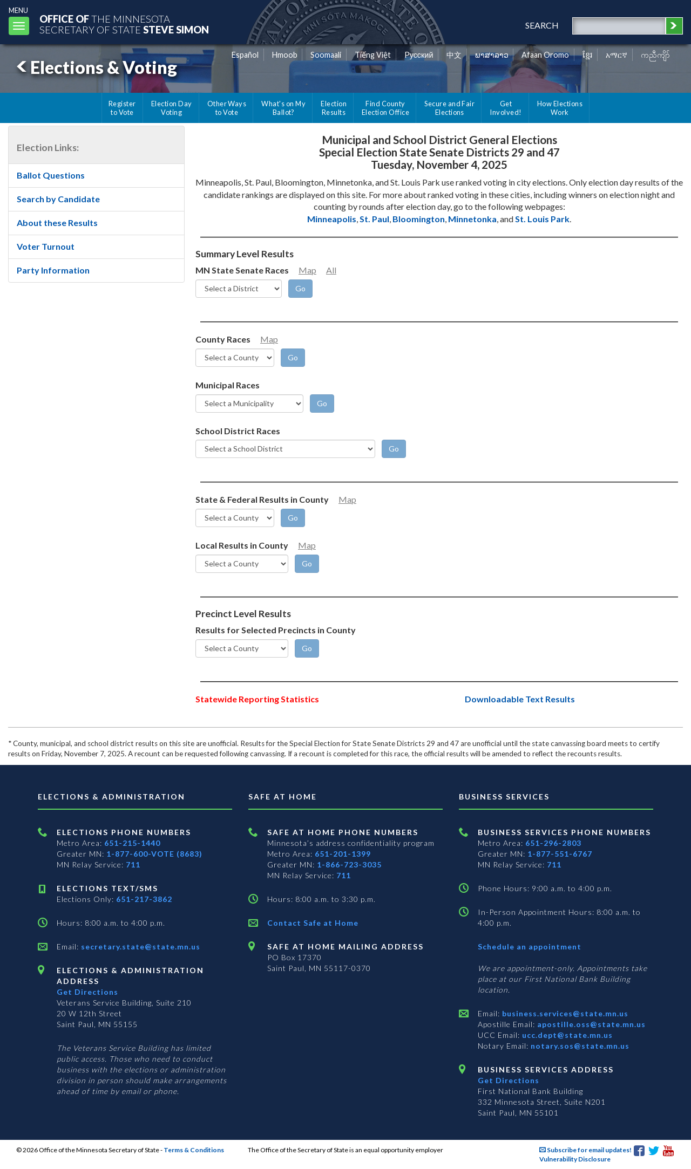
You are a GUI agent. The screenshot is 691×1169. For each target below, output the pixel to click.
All (331, 270)
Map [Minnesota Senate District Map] (307, 270)
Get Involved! (505, 108)
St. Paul (374, 219)
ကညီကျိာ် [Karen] (655, 54)
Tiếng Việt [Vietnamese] (373, 54)
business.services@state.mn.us (564, 1013)
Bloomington (418, 219)
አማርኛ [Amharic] (616, 54)
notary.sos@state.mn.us (579, 1045)
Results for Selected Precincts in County (275, 630)
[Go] (300, 288)
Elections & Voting (95, 67)
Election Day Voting (171, 108)
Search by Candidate (58, 199)
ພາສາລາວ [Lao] (492, 54)
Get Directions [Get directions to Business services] (508, 1080)
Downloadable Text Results (520, 699)
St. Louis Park (542, 219)
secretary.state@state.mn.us (139, 946)
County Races (222, 339)
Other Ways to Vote (227, 108)
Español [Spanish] (245, 54)
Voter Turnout (45, 246)
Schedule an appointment (529, 946)
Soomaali (325, 54)
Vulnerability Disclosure (575, 1159)
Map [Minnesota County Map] (269, 339)
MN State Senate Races (242, 270)
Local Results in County (241, 545)
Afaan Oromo (545, 54)
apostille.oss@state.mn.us (590, 1024)
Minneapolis (331, 219)
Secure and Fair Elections (449, 108)
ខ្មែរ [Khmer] (587, 54)
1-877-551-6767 (559, 853)
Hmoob (284, 54)
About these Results (57, 222)
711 (133, 864)
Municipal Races (227, 385)
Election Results (334, 108)
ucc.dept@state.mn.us (566, 1035)
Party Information (53, 270)
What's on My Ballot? (283, 108)
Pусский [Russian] (418, 54)
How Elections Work (559, 108)
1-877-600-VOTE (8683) (154, 853)
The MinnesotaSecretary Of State (124, 24)
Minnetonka (472, 219)
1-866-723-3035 (349, 864)
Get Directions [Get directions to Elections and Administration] (87, 991)
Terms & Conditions (194, 1150)
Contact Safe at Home (312, 922)
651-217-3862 (144, 899)
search (542, 25)
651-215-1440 (132, 842)
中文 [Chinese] (454, 54)
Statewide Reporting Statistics (257, 699)
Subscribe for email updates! (585, 1150)
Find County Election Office (385, 108)
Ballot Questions (51, 175)
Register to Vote (122, 108)
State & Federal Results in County (262, 499)
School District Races (237, 431)
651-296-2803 (553, 842)
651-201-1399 (343, 853)
